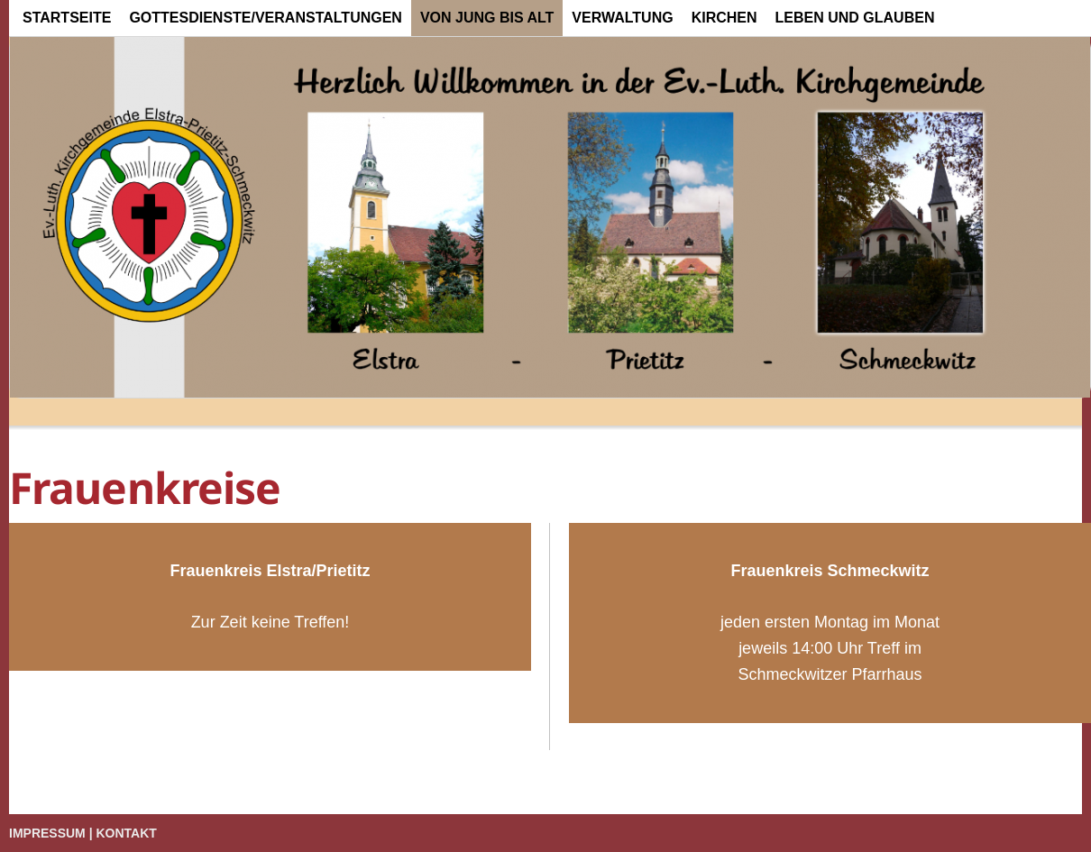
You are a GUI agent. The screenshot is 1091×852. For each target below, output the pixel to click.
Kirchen (724, 17)
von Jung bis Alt (487, 17)
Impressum (47, 833)
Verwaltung (622, 17)
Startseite (67, 17)
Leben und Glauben (855, 17)
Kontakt (126, 833)
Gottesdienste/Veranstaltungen (265, 17)
